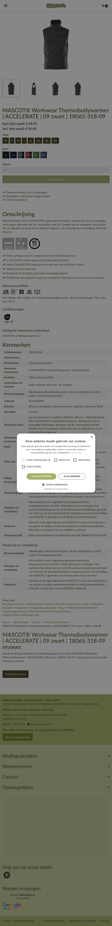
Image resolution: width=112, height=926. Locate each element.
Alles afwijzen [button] (72, 476)
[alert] (56, 463)
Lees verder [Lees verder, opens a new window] (76, 452)
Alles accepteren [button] (41, 476)
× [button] (91, 437)
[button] (56, 484)
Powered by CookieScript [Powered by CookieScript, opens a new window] (56, 489)
